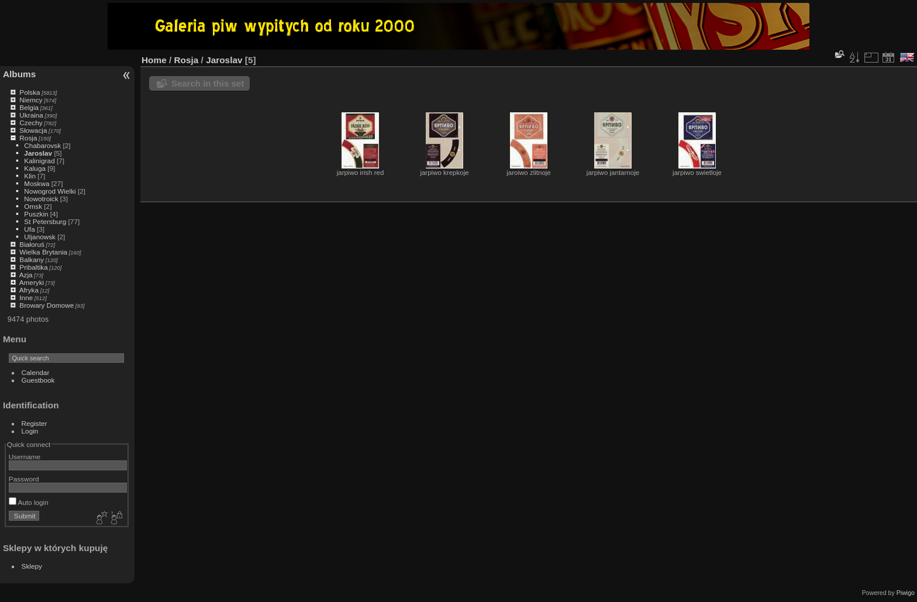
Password (24, 479)
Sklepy (32, 566)
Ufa (29, 229)
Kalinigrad (39, 160)
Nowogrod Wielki (49, 191)
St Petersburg (45, 221)
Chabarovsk (42, 145)
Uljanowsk (40, 236)
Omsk (33, 206)
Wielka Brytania (43, 252)
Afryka (29, 290)
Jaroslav (38, 153)
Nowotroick (41, 198)
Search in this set (207, 83)
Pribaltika (33, 267)
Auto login (29, 502)
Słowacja (33, 130)
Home (154, 60)
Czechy (30, 122)
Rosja (28, 138)
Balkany (31, 259)
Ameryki (31, 282)
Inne (26, 297)
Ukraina (31, 115)
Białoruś (31, 244)
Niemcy (30, 100)
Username (24, 456)
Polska (29, 92)
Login (30, 431)
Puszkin (36, 214)
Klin (30, 176)
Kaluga (35, 168)
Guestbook (38, 380)
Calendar (36, 372)
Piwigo (906, 592)
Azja (26, 274)
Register (34, 423)
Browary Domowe (46, 305)
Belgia (29, 107)
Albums (19, 74)
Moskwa (36, 183)
